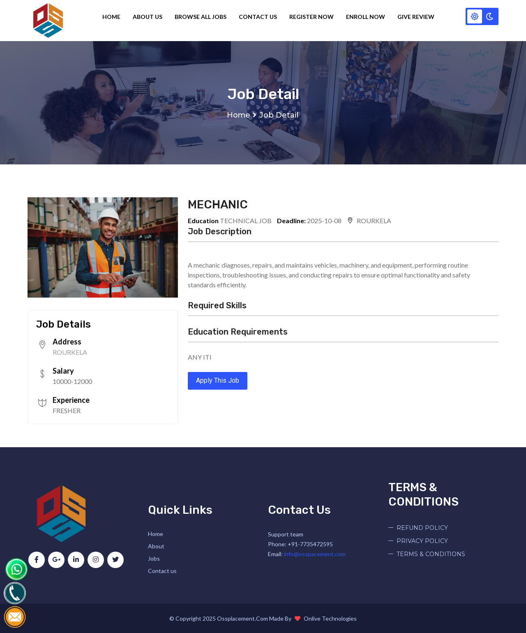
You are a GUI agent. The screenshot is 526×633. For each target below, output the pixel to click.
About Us (149, 16)
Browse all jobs (202, 16)
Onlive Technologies (330, 618)
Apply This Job (217, 380)
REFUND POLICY (422, 527)
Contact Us (259, 16)
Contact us (162, 570)
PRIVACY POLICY (422, 541)
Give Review (417, 16)
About (156, 546)
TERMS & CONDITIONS (431, 554)
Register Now (313, 16)
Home (113, 16)
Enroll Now (366, 16)
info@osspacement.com (315, 553)
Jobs (154, 558)
